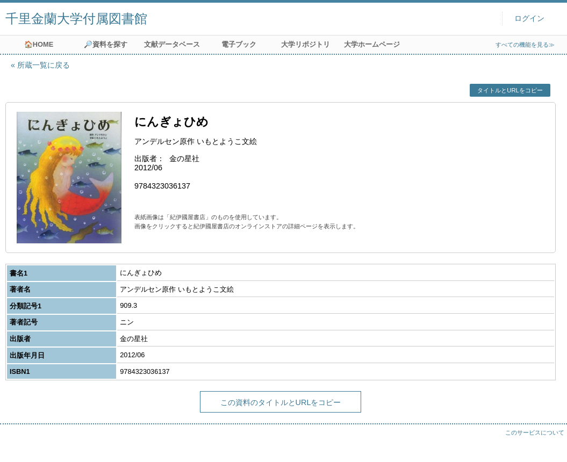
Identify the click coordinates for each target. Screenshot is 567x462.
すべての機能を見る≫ (525, 44)
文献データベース (172, 44)
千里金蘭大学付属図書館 (76, 18)
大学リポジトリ (305, 44)
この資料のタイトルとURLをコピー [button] (280, 402)
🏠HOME (38, 44)
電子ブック (238, 44)
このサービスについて (534, 432)
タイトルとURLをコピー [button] (509, 90)
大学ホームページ (372, 44)
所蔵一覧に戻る (43, 65)
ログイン (529, 19)
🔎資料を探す (105, 44)
